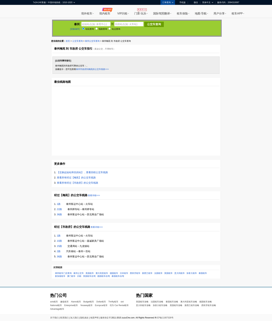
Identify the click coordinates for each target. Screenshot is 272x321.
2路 (59, 251)
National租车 (56, 305)
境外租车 (86, 13)
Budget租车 (88, 301)
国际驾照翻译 (161, 13)
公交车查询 (77, 41)
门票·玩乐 (140, 13)
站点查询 (114, 29)
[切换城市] (75, 29)
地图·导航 (201, 13)
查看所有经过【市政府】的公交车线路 (77, 182)
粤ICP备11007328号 (163, 317)
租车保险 (182, 13)
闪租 (79, 276)
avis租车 (54, 301)
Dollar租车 (101, 301)
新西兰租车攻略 (192, 305)
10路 (59, 240)
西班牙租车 (135, 273)
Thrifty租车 (113, 301)
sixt (122, 301)
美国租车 (90, 273)
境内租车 (104, 13)
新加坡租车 (60, 276)
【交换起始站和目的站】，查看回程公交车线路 (82, 172)
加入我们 (74, 317)
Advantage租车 (57, 309)
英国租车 (168, 273)
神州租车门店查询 (63, 273)
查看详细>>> (94, 195)
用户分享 (219, 13)
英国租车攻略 (176, 305)
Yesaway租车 (86, 305)
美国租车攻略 (142, 301)
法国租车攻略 (157, 301)
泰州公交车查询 (92, 41)
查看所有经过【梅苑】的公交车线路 (76, 177)
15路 (59, 246)
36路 (59, 214)
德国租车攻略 (205, 301)
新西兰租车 (147, 273)
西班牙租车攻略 (208, 305)
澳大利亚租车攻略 (188, 301)
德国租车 (114, 273)
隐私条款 (84, 317)
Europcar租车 (101, 305)
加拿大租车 (191, 273)
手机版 (181, 2)
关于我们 (54, 317)
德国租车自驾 (103, 276)
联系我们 (64, 317)
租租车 (37, 11)
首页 (68, 41)
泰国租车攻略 (172, 301)
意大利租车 (179, 273)
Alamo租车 (76, 301)
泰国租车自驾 (118, 276)
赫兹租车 (64, 301)
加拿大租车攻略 (160, 305)
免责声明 (94, 317)
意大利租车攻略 (143, 305)
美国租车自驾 (89, 276)
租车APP (237, 13)
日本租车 (124, 273)
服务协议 (104, 317)
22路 (59, 209)
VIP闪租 (122, 13)
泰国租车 (203, 273)
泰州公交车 (78, 273)
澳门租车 (71, 276)
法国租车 (158, 273)
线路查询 (101, 29)
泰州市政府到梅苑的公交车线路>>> (92, 69)
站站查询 (88, 29)
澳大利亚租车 (102, 273)
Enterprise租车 (71, 305)
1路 (59, 204)
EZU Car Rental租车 (119, 305)
